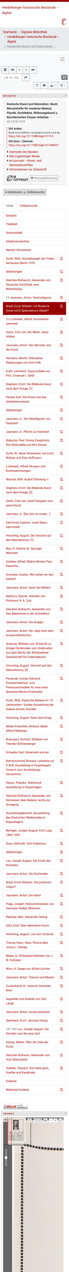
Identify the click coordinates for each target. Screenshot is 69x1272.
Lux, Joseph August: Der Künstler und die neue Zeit (27, 1031)
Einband (11, 215)
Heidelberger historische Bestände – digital (33, 39)
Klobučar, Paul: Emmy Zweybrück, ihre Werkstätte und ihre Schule (28, 443)
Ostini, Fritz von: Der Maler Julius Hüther (27, 334)
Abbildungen (14, 271)
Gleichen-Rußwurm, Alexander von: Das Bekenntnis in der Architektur (28, 611)
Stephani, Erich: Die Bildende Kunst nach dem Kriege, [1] (28, 386)
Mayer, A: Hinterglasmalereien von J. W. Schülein (29, 958)
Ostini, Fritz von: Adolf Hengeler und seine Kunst (29, 503)
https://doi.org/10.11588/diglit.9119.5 (31, 136)
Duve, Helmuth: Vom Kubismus (26, 843)
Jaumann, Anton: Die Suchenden (27, 873)
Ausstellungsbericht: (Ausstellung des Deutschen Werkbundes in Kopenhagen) (28, 817)
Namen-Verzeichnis (18, 250)
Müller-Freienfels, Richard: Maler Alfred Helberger (27, 728)
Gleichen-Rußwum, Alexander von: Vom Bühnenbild (28, 1057)
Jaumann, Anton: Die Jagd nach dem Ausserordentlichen (30, 633)
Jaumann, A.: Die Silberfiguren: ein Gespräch (28, 421)
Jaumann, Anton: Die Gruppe (24, 622)
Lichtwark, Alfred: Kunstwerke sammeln (27, 321)
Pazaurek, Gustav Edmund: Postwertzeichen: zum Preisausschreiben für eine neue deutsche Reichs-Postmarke (27, 685)
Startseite (10, 32)
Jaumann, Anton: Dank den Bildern (28, 587)
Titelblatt (11, 224)
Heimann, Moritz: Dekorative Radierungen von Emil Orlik (24, 360)
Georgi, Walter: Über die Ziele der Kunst (27, 1044)
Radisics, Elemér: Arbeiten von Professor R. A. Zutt (25, 598)
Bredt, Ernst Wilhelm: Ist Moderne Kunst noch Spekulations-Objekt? (27, 308)
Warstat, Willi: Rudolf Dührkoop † (27, 479)
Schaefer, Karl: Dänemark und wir (27, 752)
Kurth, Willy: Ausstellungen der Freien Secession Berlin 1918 (30, 261)
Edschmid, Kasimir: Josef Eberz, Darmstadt (27, 525)
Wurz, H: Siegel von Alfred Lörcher (28, 968)
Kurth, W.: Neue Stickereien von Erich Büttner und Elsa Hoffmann (30, 456)
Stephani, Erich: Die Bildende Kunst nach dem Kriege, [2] (28, 490)
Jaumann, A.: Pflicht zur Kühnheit (27, 432)
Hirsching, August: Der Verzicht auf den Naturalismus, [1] (28, 538)
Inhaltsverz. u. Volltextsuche (25, 192)
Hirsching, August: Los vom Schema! (30, 934)
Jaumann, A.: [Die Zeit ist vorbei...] (28, 514)
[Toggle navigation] (62, 59)
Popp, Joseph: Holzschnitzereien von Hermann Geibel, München (30, 906)
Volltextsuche (28, 205)
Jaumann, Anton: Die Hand (23, 895)
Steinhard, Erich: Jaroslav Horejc (27, 1020)
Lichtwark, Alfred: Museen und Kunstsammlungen (25, 469)
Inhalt (9, 205)
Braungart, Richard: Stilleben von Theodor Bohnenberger (27, 741)
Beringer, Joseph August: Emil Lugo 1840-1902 (29, 833)
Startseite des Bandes (23, 152)
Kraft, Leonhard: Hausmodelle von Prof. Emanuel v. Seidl (28, 373)
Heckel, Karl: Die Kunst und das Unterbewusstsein (26, 399)
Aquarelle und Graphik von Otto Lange (26, 1001)
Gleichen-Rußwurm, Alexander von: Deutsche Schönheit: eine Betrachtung (28, 284)
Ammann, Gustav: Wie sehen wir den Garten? (29, 577)
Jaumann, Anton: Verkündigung (28, 297)
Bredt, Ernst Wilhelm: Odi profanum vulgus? (29, 884)
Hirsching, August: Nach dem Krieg (28, 717)
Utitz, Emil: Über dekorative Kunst (27, 925)
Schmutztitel (14, 233)
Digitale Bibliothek (34, 32)
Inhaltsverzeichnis (17, 241)
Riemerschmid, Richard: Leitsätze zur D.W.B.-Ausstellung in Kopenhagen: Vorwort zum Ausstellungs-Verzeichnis (30, 767)
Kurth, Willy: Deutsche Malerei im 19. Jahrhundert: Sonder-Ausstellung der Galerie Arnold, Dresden (30, 705)
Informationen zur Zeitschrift (28, 169)
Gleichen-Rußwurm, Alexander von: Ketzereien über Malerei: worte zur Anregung (28, 800)
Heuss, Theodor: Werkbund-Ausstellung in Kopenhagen (24, 785)
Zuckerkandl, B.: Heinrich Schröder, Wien (28, 988)
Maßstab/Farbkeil (17, 1089)
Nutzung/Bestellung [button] (44, 178)
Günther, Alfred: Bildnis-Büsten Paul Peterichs (29, 564)
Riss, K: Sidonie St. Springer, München (24, 551)
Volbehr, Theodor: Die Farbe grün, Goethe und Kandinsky (27, 1070)
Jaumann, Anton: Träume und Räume (30, 977)
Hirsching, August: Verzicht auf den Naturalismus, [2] (29, 668)
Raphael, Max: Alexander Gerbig (26, 917)
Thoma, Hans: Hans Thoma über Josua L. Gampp (27, 945)
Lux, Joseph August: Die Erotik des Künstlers (28, 863)
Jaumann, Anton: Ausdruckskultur (28, 1012)
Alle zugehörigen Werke (24, 156)
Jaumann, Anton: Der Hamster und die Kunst (28, 347)
